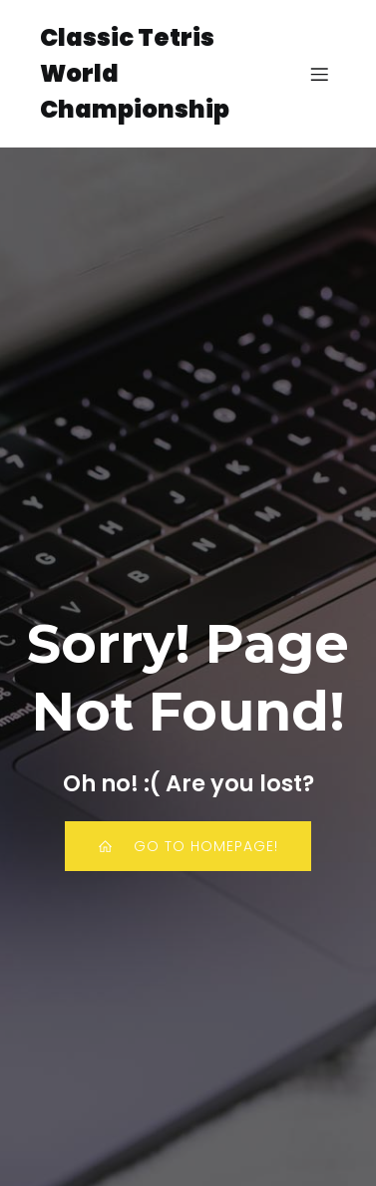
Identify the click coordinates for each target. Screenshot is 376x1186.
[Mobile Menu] (319, 74)
